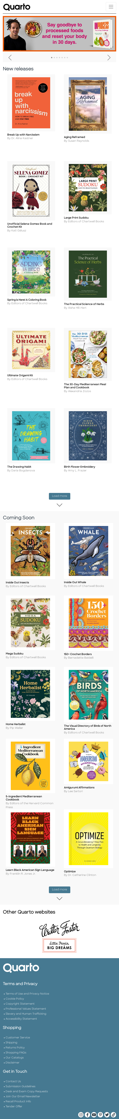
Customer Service (18, 1025)
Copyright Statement (20, 991)
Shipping (11, 1030)
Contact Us (13, 1069)
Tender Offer (14, 1094)
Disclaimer (13, 1050)
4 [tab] (59, 57)
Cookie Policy (15, 986)
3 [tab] (57, 57)
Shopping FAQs (16, 1040)
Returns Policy (15, 1035)
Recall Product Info (18, 1089)
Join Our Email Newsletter (23, 1084)
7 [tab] (67, 57)
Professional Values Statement (26, 996)
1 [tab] (51, 57)
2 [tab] (54, 57)
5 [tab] (62, 57)
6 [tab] (64, 57)
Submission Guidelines (20, 1074)
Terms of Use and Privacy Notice (27, 981)
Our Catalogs (15, 1045)
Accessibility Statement (21, 1007)
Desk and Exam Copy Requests (27, 1079)
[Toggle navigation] (111, 6)
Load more (61, 497)
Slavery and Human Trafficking (26, 1002)
